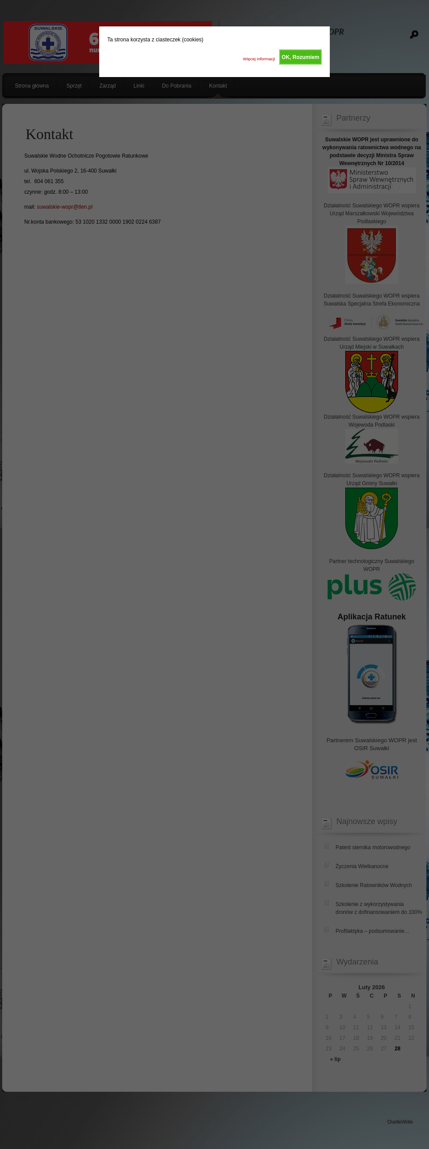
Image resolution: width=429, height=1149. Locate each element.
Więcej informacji (259, 58)
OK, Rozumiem (300, 57)
